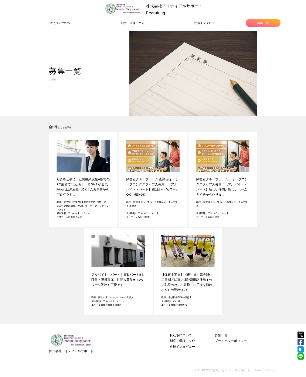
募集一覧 (267, 23)
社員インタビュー (206, 23)
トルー (275, 370)
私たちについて (60, 23)
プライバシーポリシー (231, 341)
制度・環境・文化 (132, 23)
